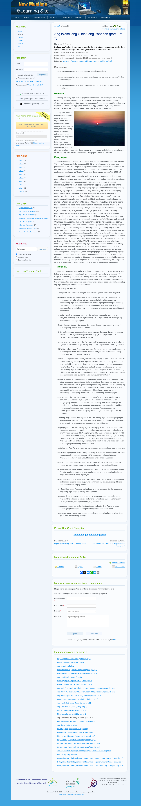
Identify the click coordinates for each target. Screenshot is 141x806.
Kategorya (79, 17)
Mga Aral (66, 61)
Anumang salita (22, 257)
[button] (17, 161)
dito (114, 639)
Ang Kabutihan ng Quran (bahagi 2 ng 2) (72, 707)
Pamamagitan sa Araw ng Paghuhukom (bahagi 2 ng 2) (77, 699)
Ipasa (75, 634)
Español (20, 37)
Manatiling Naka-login (24, 75)
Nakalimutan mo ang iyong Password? (29, 81)
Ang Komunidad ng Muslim (103, 61)
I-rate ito (59, 567)
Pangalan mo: (59, 599)
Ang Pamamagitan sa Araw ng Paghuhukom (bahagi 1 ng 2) (79, 695)
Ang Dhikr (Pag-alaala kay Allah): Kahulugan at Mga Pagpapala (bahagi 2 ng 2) (86, 692)
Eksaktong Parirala (23, 260)
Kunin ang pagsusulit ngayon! (90, 534)
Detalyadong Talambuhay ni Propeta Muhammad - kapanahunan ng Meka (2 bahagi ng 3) (90, 762)
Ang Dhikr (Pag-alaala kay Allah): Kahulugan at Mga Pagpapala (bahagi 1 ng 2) (86, 688)
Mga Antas (67, 17)
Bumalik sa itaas (117, 563)
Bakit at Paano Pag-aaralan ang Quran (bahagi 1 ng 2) (77, 670)
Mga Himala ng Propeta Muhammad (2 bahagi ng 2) (76, 740)
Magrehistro (54, 17)
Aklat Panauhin (106, 17)
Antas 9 (57, 26)
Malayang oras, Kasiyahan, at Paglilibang (72, 729)
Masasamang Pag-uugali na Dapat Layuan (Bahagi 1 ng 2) (79, 743)
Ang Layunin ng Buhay (65, 666)
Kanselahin (94, 634)
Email (18, 64)
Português (21, 43)
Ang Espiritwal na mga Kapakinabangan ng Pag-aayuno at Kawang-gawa (84, 751)
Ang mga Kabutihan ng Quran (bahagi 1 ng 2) (74, 703)
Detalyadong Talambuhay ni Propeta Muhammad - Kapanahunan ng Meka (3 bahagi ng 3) (90, 766)
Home (17, 17)
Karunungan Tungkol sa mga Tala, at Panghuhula (75, 732)
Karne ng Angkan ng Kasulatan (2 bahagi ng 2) (74, 684)
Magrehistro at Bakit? (35, 85)
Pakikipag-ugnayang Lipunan (81, 61)
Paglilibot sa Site (39, 17)
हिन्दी (19, 46)
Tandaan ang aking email (25, 78)
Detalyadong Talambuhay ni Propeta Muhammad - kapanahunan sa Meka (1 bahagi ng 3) (90, 758)
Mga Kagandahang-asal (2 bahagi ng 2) (70, 544)
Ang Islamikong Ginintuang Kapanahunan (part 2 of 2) (77, 721)
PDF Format (118, 567)
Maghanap (92, 17)
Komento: (58, 616)
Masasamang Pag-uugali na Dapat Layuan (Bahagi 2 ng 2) (79, 747)
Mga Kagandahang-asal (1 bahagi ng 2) (72, 710)
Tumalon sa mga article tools (113, 29)
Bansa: (57, 611)
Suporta (26, 17)
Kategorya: (58, 61)
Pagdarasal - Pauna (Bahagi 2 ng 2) (70, 662)
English (20, 31)
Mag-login (42, 74)
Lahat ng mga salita (23, 254)
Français (20, 40)
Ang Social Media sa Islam (67, 725)
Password (19, 69)
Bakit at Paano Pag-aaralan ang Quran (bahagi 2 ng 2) (77, 673)
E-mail (97, 567)
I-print (79, 567)
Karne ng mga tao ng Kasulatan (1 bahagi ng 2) (74, 681)
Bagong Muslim (33, 8)
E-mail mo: (59, 606)
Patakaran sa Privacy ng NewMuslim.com (71, 795)
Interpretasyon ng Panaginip (67, 754)
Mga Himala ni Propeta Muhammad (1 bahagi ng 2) (76, 736)
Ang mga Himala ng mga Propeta (69, 677)
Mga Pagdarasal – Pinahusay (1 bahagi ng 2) (74, 659)
